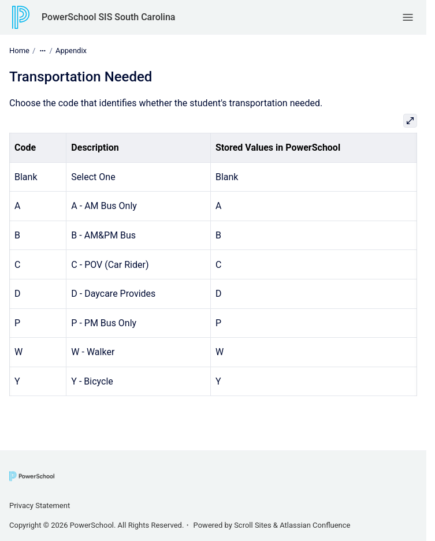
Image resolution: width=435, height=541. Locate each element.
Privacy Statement (39, 505)
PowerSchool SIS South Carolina (108, 17)
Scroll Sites (253, 525)
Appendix (71, 50)
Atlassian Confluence (315, 525)
